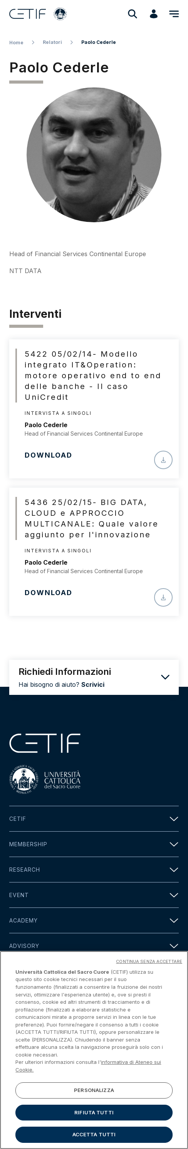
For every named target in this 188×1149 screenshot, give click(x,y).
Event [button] (94, 895)
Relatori (52, 42)
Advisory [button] (94, 946)
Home (16, 42)
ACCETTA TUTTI (94, 1138)
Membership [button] (94, 844)
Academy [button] (94, 920)
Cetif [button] (94, 819)
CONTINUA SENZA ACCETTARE (149, 964)
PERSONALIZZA (94, 1093)
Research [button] (94, 869)
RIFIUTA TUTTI (94, 1115)
